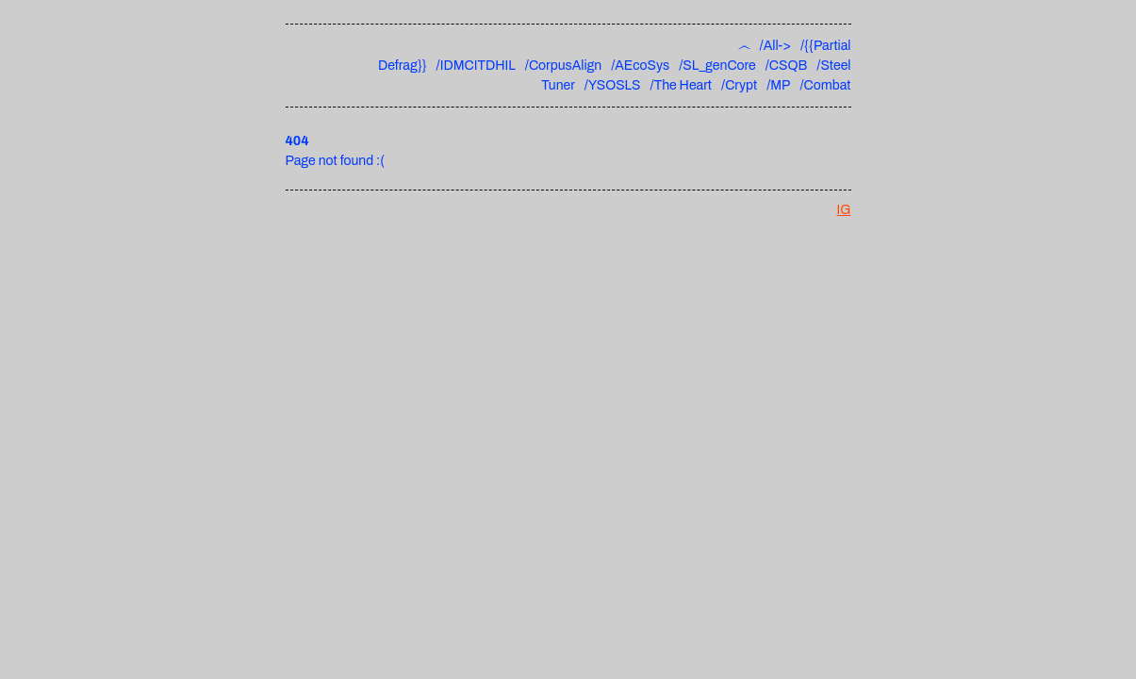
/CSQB (787, 65)
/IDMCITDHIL (476, 65)
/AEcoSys (640, 65)
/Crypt (739, 85)
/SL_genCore (717, 65)
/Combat (824, 85)
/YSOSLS (612, 85)
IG (844, 210)
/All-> (775, 46)
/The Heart (681, 85)
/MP (778, 85)
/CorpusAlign (563, 65)
